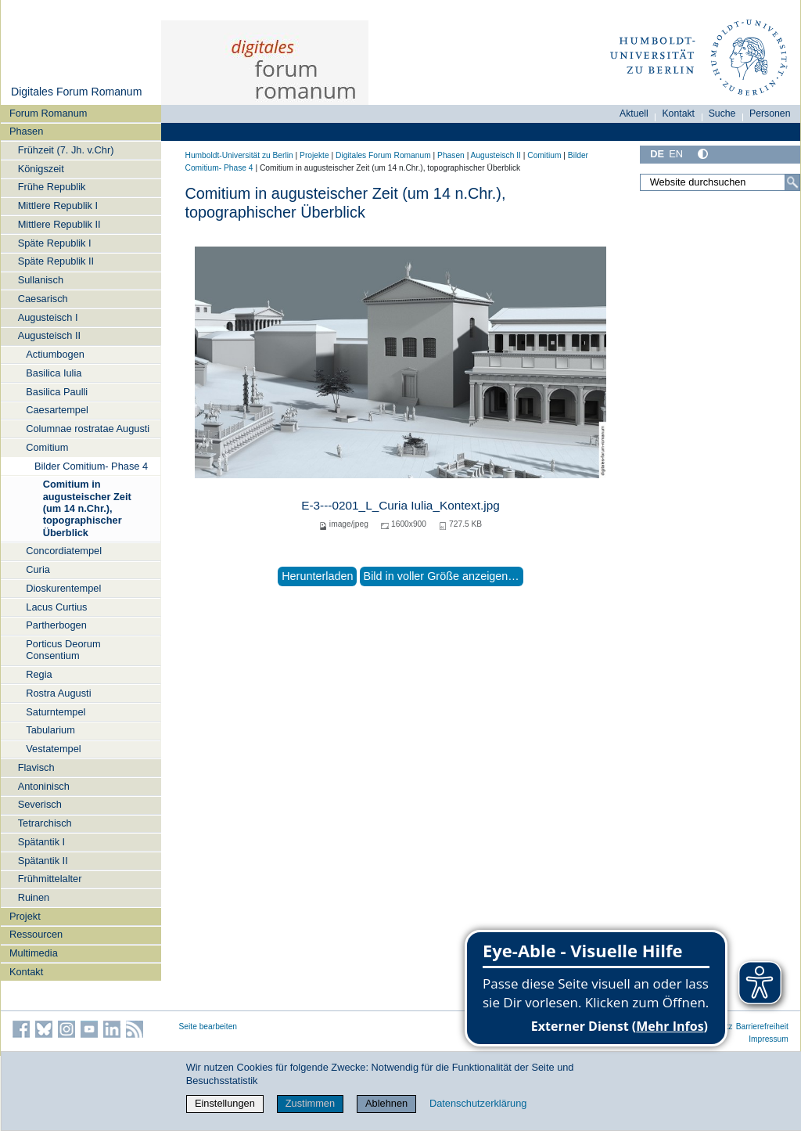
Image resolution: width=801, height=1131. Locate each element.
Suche (722, 113)
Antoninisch (44, 786)
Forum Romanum (48, 113)
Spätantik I (41, 842)
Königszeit (41, 169)
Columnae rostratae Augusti (87, 428)
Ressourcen (36, 934)
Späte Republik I (55, 243)
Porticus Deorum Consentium (63, 649)
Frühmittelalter (50, 878)
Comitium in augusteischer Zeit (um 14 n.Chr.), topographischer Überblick (87, 508)
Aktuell (634, 113)
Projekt (25, 916)
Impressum (768, 1039)
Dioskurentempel (63, 588)
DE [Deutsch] (657, 154)
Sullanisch (40, 280)
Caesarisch (43, 298)
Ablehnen (386, 1103)
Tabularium (50, 730)
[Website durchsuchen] (719, 182)
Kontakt (26, 972)
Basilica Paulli (57, 392)
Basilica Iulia (53, 373)
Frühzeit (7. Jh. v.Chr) (66, 150)
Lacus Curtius (56, 607)
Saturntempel (55, 712)
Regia (39, 674)
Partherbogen (56, 625)
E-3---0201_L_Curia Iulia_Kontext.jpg (400, 505)
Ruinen (34, 897)
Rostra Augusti (58, 693)
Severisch (40, 804)
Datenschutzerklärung (477, 1103)
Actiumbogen (55, 354)
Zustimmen (310, 1103)
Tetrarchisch (45, 823)
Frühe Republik (52, 187)
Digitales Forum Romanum (76, 91)
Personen (770, 113)
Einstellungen (225, 1103)
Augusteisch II (49, 335)
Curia (38, 569)
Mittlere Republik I (58, 205)
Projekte (314, 155)
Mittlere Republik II (59, 224)
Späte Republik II (56, 261)
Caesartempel (57, 410)
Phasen (26, 131)
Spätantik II (43, 860)
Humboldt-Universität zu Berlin (239, 155)
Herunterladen (317, 576)
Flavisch (36, 767)
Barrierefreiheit (762, 1026)
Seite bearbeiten (208, 1026)
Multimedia (33, 953)
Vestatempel (53, 749)
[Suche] (792, 182)
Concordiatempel (64, 550)
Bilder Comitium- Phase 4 (91, 466)
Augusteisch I (48, 317)
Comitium (47, 447)
